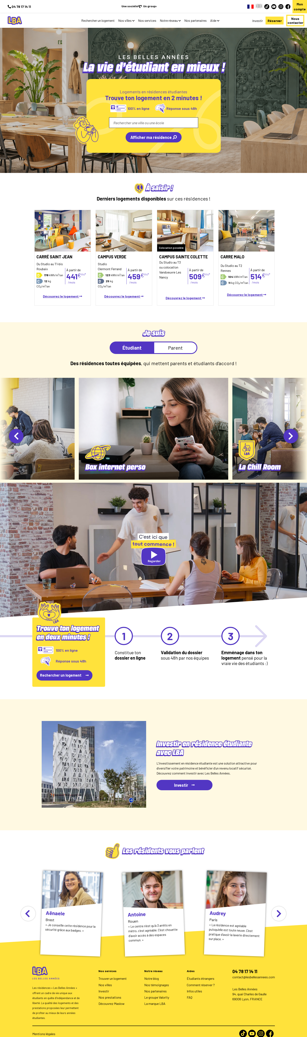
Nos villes (106, 15)
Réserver (254, 16)
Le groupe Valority (156, 992)
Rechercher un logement (79, 15)
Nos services (129, 15)
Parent (175, 343)
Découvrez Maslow (111, 999)
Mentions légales (43, 1029)
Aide (195, 15)
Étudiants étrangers (200, 973)
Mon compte (294, 4)
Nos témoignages (156, 980)
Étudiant (132, 343)
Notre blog (151, 973)
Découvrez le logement (62, 291)
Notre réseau (150, 15)
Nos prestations (109, 992)
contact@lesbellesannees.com (253, 972)
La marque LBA (154, 999)
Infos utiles (194, 986)
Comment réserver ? (201, 980)
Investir (230, 16)
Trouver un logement (112, 973)
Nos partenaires (177, 15)
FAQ (189, 992)
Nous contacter (288, 16)
